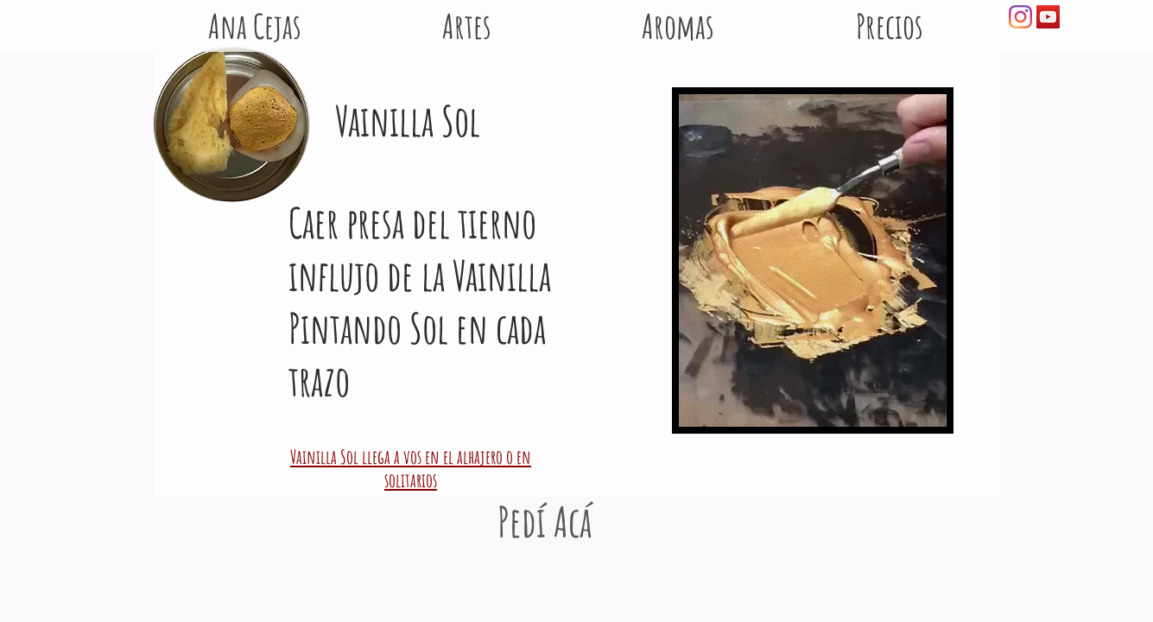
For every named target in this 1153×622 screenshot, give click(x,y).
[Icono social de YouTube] (1048, 17)
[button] (678, 17)
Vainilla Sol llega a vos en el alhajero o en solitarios (410, 468)
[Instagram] (1020, 17)
